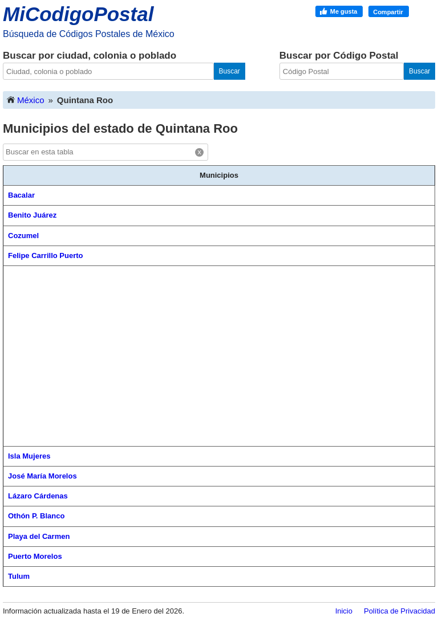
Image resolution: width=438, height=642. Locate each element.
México (25, 99)
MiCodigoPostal (78, 14)
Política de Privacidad (399, 611)
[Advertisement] (219, 356)
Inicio (343, 611)
